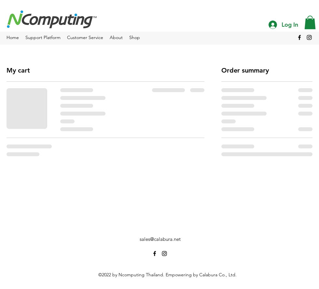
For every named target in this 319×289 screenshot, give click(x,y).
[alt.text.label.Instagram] (309, 37)
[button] (310, 22)
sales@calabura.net (160, 239)
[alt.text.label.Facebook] (299, 37)
